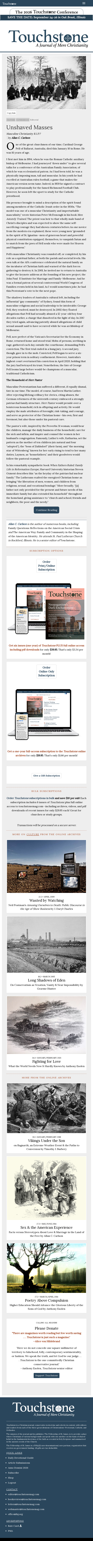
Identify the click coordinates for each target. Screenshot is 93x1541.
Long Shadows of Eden (46, 980)
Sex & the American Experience (46, 1227)
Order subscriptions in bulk (30, 798)
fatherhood (22, 119)
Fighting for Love (46, 1061)
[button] (46, 566)
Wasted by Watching (46, 900)
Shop (11, 1477)
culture (11, 119)
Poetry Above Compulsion (46, 1300)
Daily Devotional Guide (21, 1457)
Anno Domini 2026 (18, 1467)
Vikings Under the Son (46, 1140)
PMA (10, 1530)
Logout (12, 1482)
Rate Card (13, 1525)
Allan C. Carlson (17, 524)
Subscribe (13, 1472)
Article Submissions (19, 1462)
